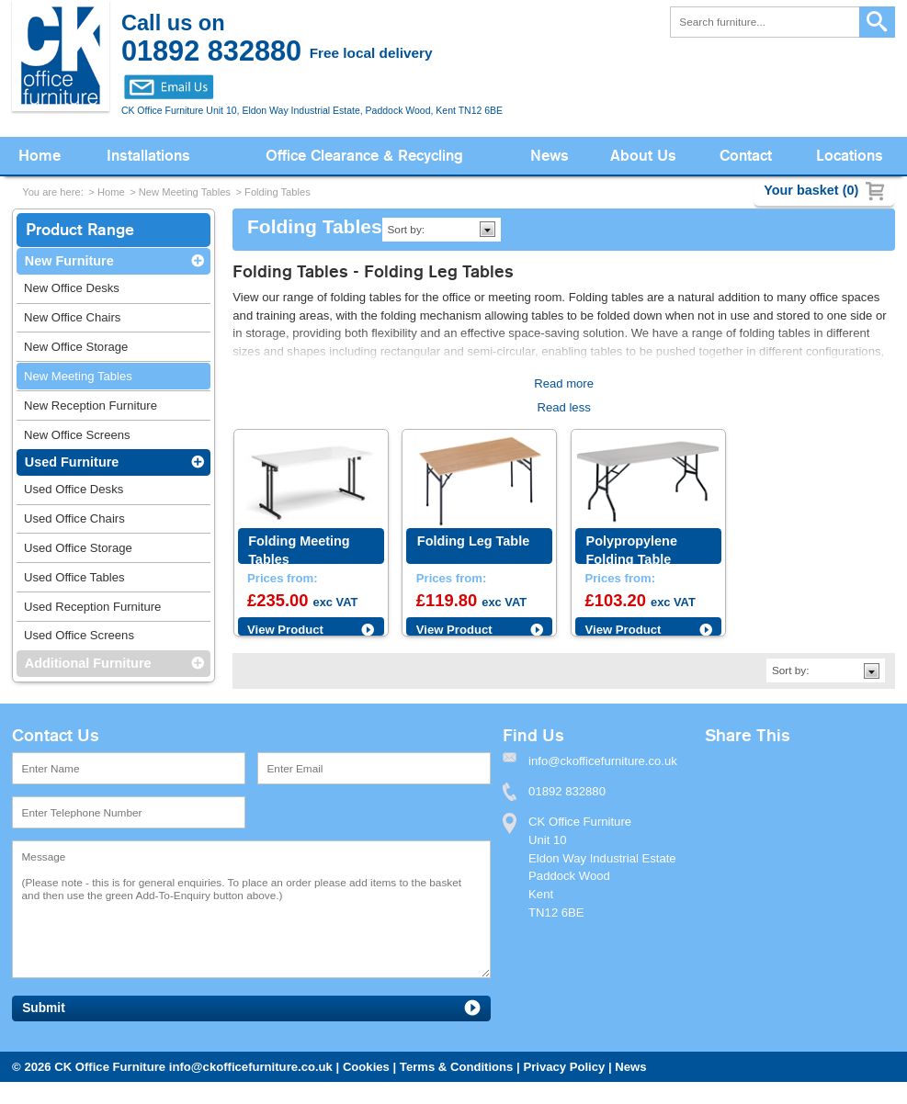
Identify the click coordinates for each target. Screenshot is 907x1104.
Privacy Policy (564, 1067)
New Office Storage (76, 347)
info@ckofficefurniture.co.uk (251, 1067)
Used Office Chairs (74, 518)
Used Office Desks (73, 489)
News (549, 155)
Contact (746, 155)
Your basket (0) (811, 190)
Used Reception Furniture (92, 607)
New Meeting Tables (185, 191)
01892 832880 (567, 791)
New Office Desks (71, 288)
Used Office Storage (78, 548)
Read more (564, 383)
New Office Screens (77, 435)
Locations (849, 155)
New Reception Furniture (90, 405)
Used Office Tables (74, 577)
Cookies (366, 1067)
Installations (148, 155)
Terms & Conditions (457, 1067)
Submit (43, 1008)
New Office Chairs (72, 317)
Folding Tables (277, 191)
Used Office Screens (79, 635)
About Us (643, 155)
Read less (563, 407)
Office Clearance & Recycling (364, 155)
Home (39, 155)
